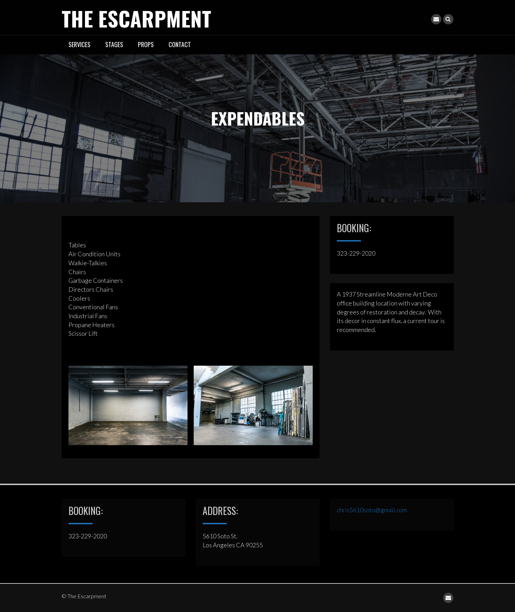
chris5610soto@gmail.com (372, 510)
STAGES (114, 44)
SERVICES (79, 44)
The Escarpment (136, 18)
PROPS (146, 44)
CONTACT (180, 44)
